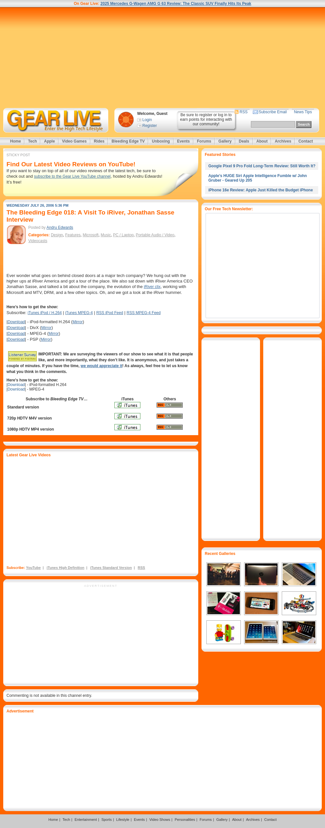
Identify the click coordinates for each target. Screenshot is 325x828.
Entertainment (85, 819)
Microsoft (90, 235)
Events (183, 141)
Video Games (74, 141)
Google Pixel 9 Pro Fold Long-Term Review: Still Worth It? (262, 166)
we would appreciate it (101, 366)
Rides (99, 141)
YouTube (33, 568)
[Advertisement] (162, 57)
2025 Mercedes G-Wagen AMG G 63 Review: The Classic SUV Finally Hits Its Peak (175, 3)
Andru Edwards (59, 227)
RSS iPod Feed (109, 312)
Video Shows (159, 819)
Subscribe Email (273, 112)
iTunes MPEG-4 (79, 312)
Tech (32, 141)
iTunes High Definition (65, 568)
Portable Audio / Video (155, 235)
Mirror (77, 322)
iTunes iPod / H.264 (45, 312)
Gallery (225, 141)
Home (15, 141)
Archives (283, 141)
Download (16, 322)
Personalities (185, 819)
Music (106, 235)
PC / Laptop (123, 235)
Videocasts (37, 241)
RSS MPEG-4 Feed (143, 312)
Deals (244, 141)
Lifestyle (122, 819)
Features (72, 235)
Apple (49, 141)
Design (57, 235)
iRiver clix (152, 286)
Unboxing (161, 141)
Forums (204, 141)
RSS (244, 112)
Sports (106, 819)
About (262, 141)
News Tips (303, 112)
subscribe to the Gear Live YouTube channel (72, 176)
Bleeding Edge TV (128, 141)
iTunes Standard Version (111, 568)
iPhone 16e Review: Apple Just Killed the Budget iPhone (260, 190)
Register (149, 125)
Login (147, 119)
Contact (305, 141)
